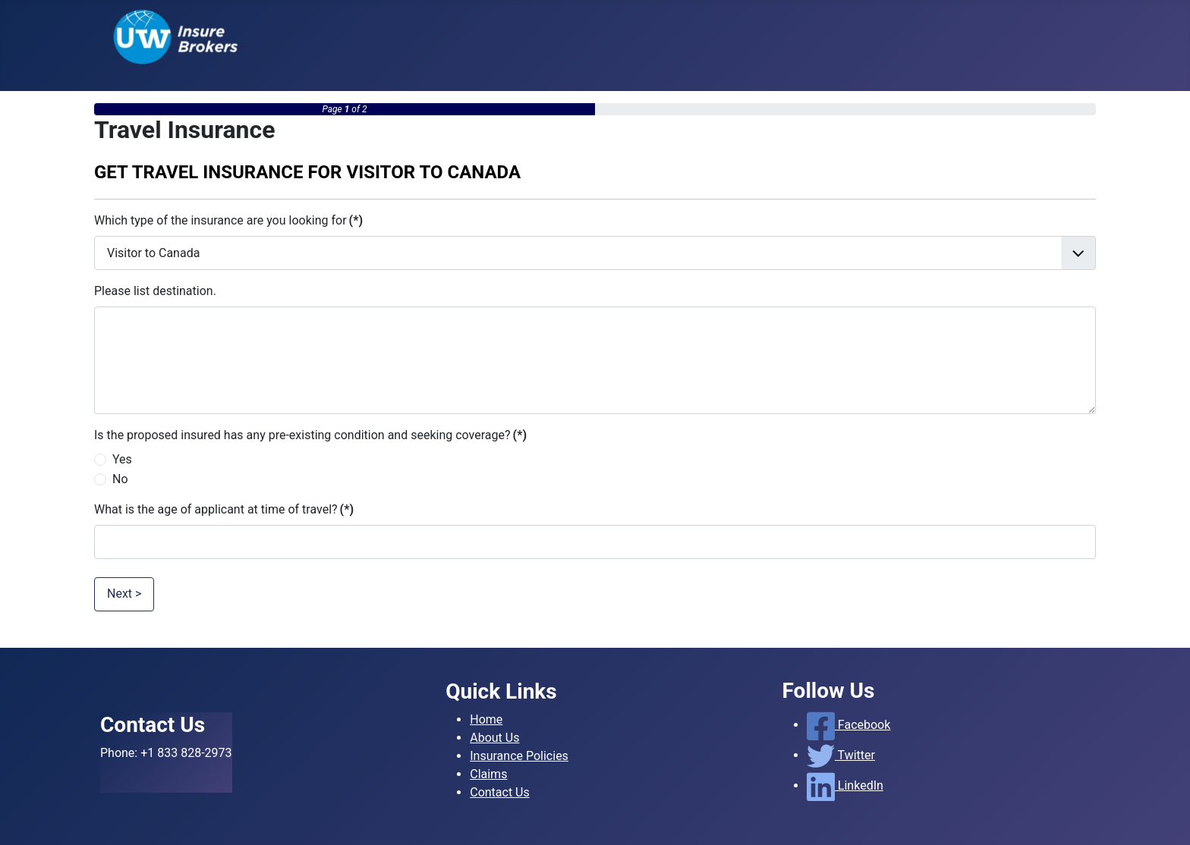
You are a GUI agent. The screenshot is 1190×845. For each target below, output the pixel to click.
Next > (124, 593)
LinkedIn (845, 785)
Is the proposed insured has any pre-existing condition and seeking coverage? (310, 435)
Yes (122, 459)
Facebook (849, 725)
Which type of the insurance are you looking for (228, 220)
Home (486, 719)
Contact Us (500, 792)
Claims (488, 774)
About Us (494, 737)
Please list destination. (155, 291)
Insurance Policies (519, 756)
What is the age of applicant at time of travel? (224, 509)
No (120, 479)
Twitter (841, 755)
